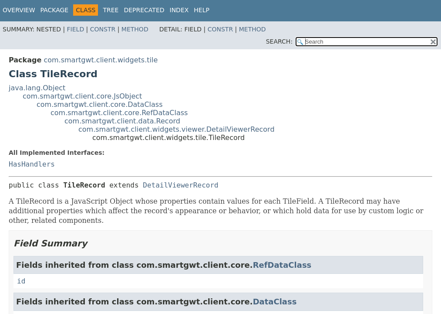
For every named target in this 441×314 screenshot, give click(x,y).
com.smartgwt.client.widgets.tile (101, 60)
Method (134, 29)
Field (75, 29)
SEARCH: (279, 41)
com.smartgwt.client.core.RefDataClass (119, 113)
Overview (19, 10)
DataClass (275, 301)
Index (179, 10)
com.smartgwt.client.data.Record (122, 121)
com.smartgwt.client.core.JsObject (82, 96)
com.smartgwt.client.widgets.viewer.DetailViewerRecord (176, 129)
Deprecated (144, 10)
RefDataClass (282, 265)
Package (54, 10)
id (21, 281)
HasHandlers (32, 164)
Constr (102, 29)
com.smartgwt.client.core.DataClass (100, 104)
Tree (110, 10)
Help (201, 10)
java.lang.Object (37, 88)
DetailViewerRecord (180, 185)
